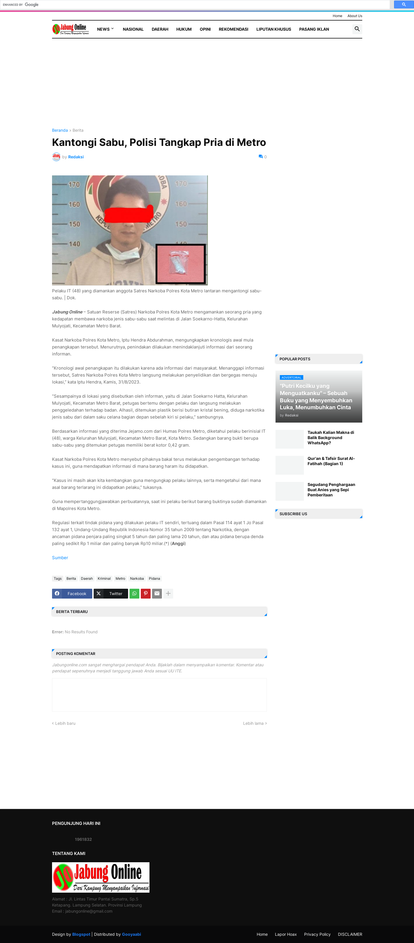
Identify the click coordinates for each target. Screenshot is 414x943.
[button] (357, 29)
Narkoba (137, 578)
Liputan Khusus (273, 29)
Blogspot (81, 934)
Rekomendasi (233, 29)
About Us (355, 16)
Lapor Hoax (286, 934)
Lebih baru (65, 723)
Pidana (154, 578)
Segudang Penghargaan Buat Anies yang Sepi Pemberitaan (331, 489)
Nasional (133, 29)
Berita (78, 130)
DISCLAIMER (350, 934)
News (103, 29)
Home (337, 16)
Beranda (60, 130)
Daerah (160, 29)
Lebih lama (253, 723)
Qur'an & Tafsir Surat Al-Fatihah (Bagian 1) (331, 461)
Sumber (60, 557)
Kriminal (104, 578)
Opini (205, 29)
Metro (120, 578)
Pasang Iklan (314, 29)
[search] (194, 5)
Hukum (184, 29)
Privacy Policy (317, 934)
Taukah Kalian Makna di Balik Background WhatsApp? (331, 437)
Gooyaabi (131, 934)
